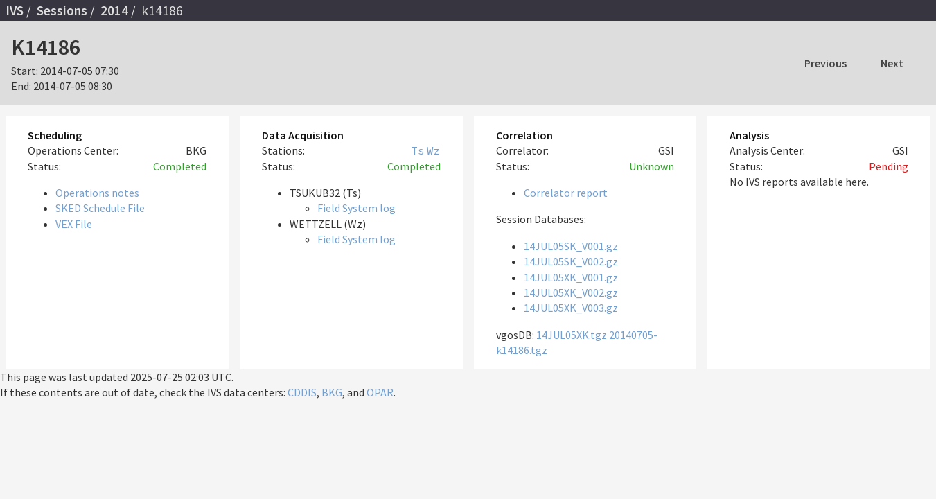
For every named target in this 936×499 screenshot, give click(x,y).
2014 (114, 10)
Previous (825, 63)
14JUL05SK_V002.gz (571, 261)
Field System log (356, 208)
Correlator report (566, 193)
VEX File (73, 224)
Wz (434, 150)
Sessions (62, 10)
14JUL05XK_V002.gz (571, 292)
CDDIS (302, 392)
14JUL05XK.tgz (571, 335)
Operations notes (97, 193)
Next (892, 63)
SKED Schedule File (100, 208)
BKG (331, 392)
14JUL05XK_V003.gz (571, 308)
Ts (418, 150)
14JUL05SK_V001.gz (571, 246)
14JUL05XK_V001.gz (571, 277)
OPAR (380, 392)
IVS (15, 10)
